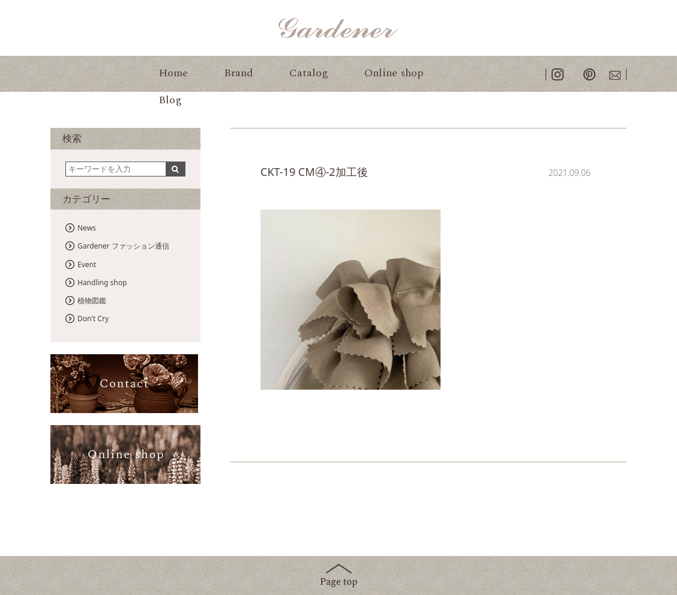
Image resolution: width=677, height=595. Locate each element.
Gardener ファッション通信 (123, 246)
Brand (238, 73)
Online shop (393, 73)
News (86, 228)
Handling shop (102, 282)
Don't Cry (93, 318)
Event (86, 264)
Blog (170, 100)
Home (173, 73)
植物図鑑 (91, 300)
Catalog (308, 73)
